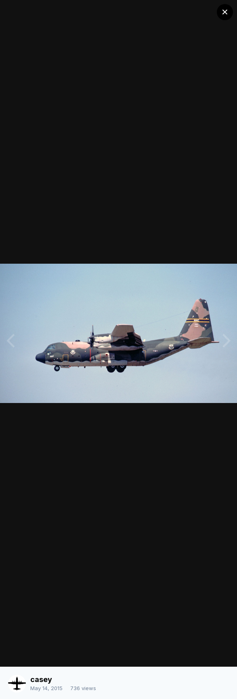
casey (41, 679)
